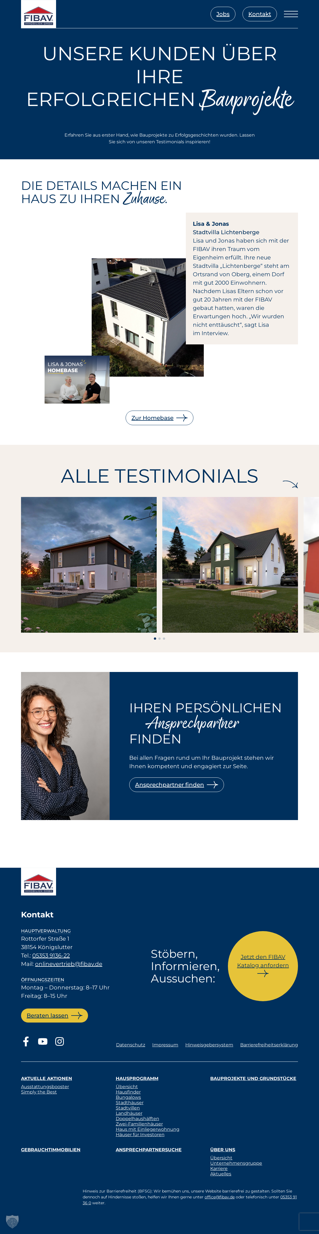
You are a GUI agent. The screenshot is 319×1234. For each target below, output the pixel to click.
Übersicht (127, 1086)
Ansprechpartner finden (169, 784)
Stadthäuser (130, 1102)
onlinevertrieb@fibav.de (68, 964)
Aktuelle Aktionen (46, 1078)
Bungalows (128, 1097)
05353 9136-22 (51, 955)
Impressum (165, 1044)
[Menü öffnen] (291, 14)
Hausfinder (128, 1092)
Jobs (223, 14)
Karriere (219, 1168)
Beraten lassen (47, 1015)
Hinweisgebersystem (209, 1044)
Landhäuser (129, 1113)
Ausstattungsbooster (45, 1086)
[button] (12, 1221)
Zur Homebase (152, 418)
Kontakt (259, 14)
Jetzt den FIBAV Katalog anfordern (263, 961)
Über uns (222, 1149)
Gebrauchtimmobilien (50, 1149)
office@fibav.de (220, 1197)
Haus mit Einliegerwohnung (147, 1129)
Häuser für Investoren (140, 1134)
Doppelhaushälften (137, 1118)
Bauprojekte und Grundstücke (253, 1078)
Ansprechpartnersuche (149, 1149)
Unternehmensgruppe (236, 1163)
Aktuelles (220, 1174)
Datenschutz (130, 1044)
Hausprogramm (137, 1078)
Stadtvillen (128, 1108)
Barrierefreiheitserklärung (269, 1044)
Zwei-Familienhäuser (139, 1124)
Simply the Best (39, 1092)
